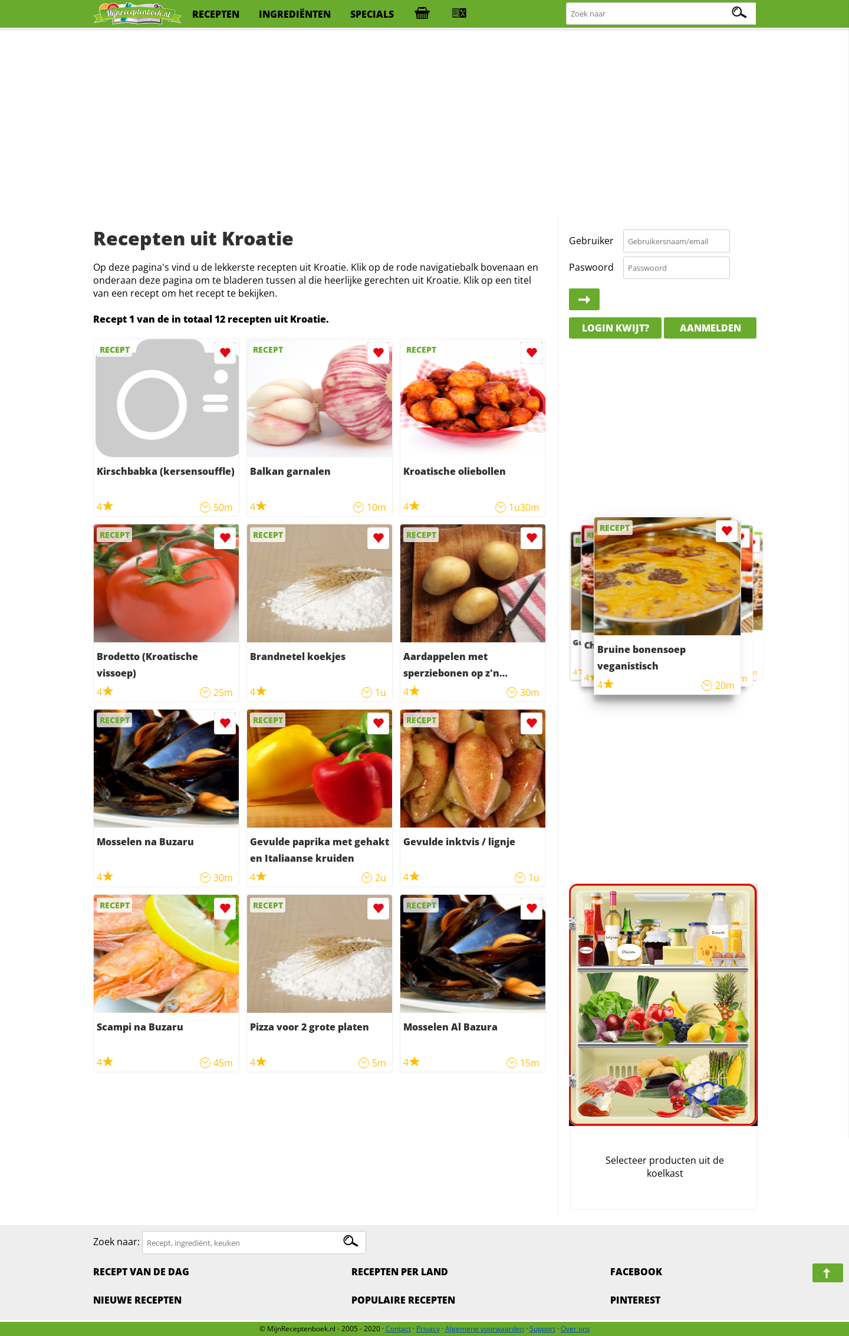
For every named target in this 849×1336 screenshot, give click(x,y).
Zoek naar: (116, 1242)
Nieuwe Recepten (137, 1300)
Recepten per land (399, 1271)
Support (542, 1329)
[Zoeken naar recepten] (661, 13)
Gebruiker (591, 240)
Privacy (428, 1329)
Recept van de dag (141, 1271)
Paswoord (591, 267)
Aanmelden (710, 327)
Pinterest (635, 1300)
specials (372, 14)
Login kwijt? (615, 327)
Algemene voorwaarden (484, 1329)
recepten (215, 14)
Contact (398, 1329)
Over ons (575, 1329)
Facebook (636, 1271)
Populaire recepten (403, 1300)
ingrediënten (295, 14)
